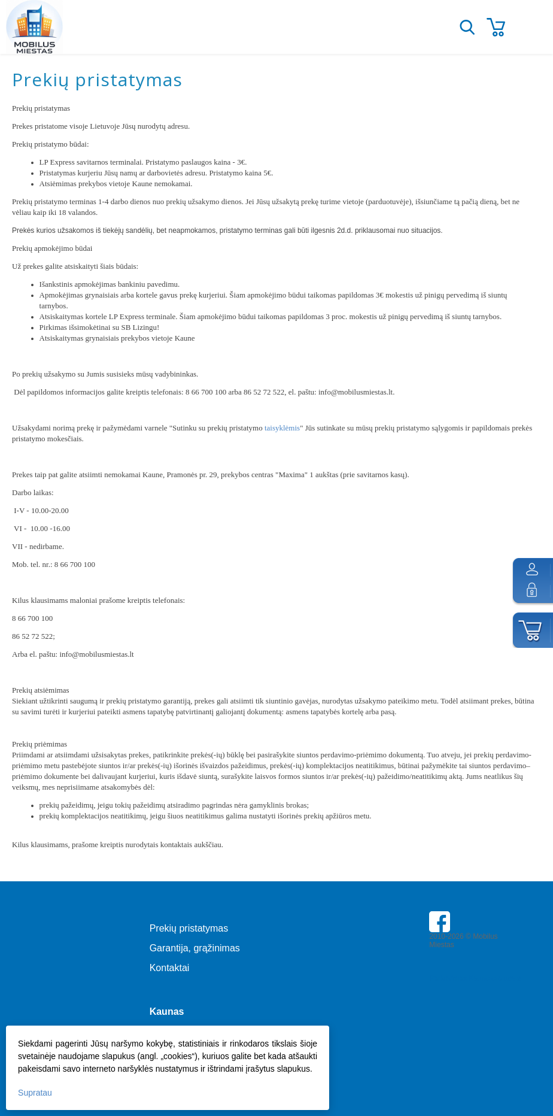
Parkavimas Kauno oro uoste (475, 978)
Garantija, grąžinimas (195, 948)
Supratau (35, 1092)
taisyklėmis (282, 427)
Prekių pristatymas (189, 928)
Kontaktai (170, 968)
